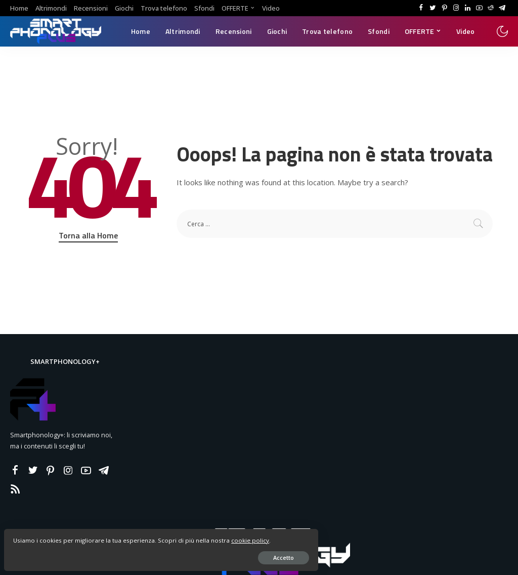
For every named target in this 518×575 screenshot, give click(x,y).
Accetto (123, 553)
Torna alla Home (88, 235)
